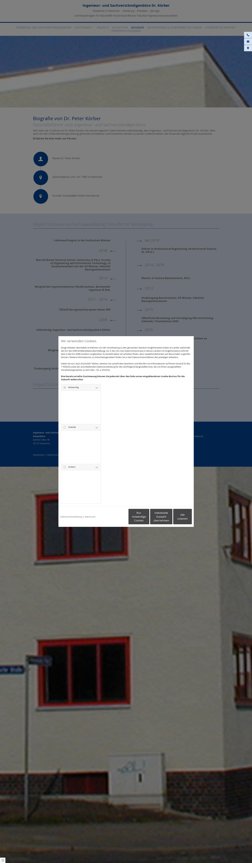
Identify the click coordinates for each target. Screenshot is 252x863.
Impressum (90, 516)
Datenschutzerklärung (71, 516)
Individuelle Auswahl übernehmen (147, 516)
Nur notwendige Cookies (116, 516)
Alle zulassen (177, 516)
